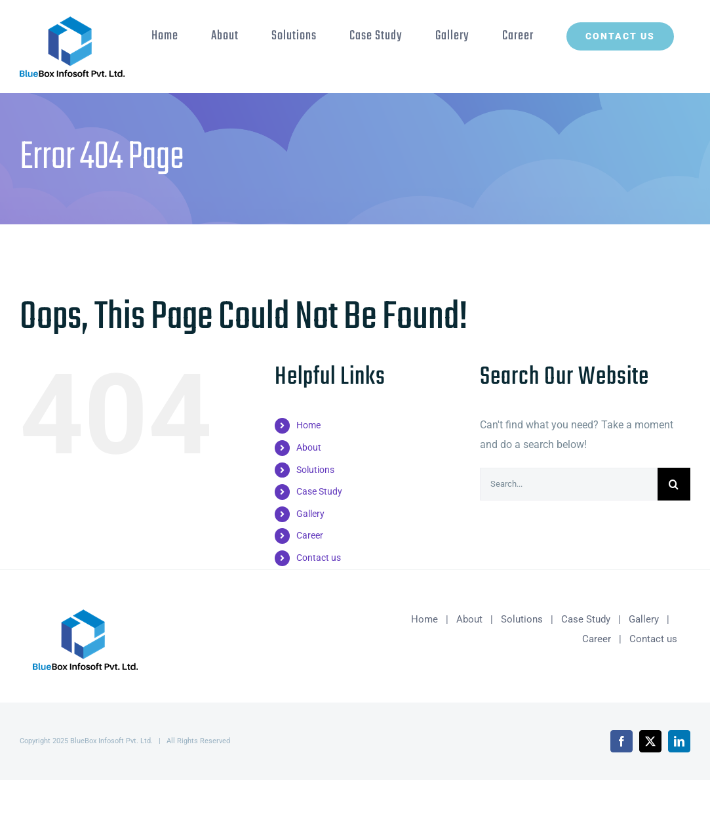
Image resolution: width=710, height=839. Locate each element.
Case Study (319, 491)
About (308, 447)
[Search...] (569, 484)
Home (308, 425)
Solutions (315, 469)
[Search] (674, 484)
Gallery (310, 513)
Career (309, 535)
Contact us (318, 557)
